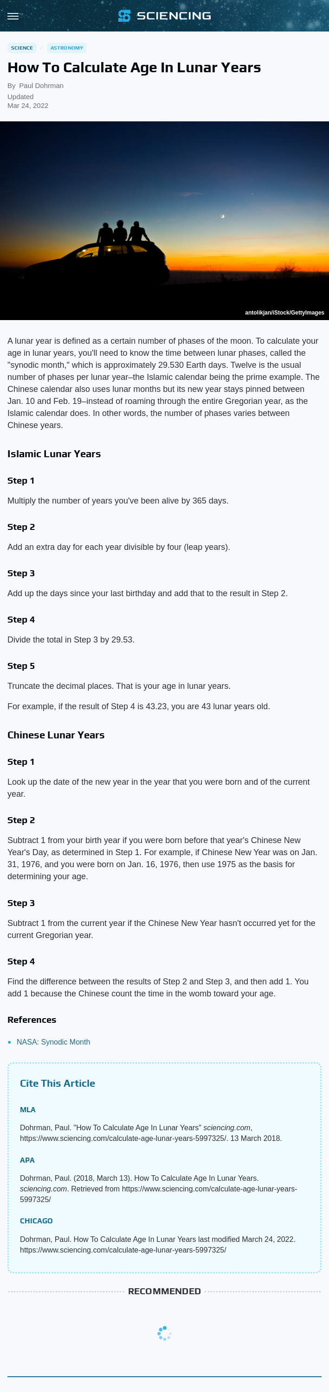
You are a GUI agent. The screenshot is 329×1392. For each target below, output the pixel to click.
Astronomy (67, 47)
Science (22, 47)
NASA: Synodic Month (53, 1042)
